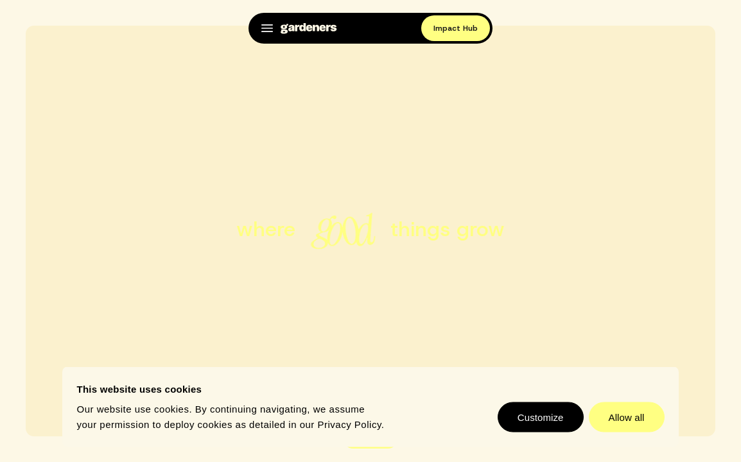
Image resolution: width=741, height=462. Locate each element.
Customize (541, 417)
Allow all (627, 417)
